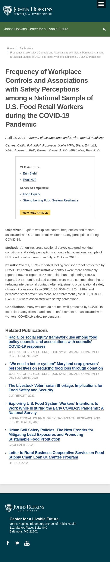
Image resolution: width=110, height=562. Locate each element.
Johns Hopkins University (24, 508)
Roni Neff (29, 179)
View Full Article (35, 212)
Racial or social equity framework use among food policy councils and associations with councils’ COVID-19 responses (53, 342)
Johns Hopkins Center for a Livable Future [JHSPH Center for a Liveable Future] (27, 11)
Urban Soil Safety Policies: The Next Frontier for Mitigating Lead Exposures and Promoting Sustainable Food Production (51, 434)
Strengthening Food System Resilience (50, 200)
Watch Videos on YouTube (28, 544)
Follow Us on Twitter (19, 544)
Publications (27, 48)
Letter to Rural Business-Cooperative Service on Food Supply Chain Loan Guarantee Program (56, 455)
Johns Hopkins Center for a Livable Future (36, 29)
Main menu (100, 3)
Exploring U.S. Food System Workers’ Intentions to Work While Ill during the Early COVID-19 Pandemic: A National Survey (56, 408)
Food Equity (31, 194)
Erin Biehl (30, 173)
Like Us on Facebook (9, 544)
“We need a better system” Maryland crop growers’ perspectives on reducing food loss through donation (56, 366)
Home (10, 48)
